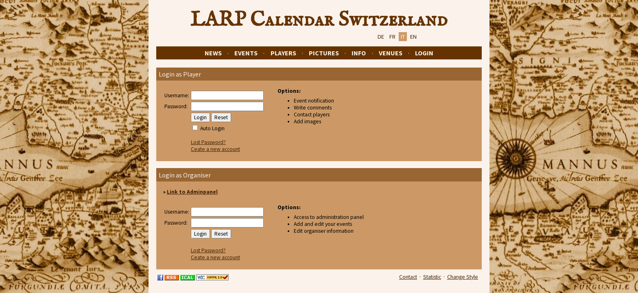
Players (283, 53)
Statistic (432, 276)
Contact (408, 276)
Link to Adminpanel (192, 191)
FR (392, 36)
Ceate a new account (215, 149)
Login (424, 53)
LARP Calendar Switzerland (319, 20)
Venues (390, 53)
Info (359, 53)
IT (403, 36)
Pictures (324, 53)
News (213, 53)
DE (381, 36)
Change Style (462, 276)
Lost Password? (208, 142)
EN (413, 36)
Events (246, 53)
